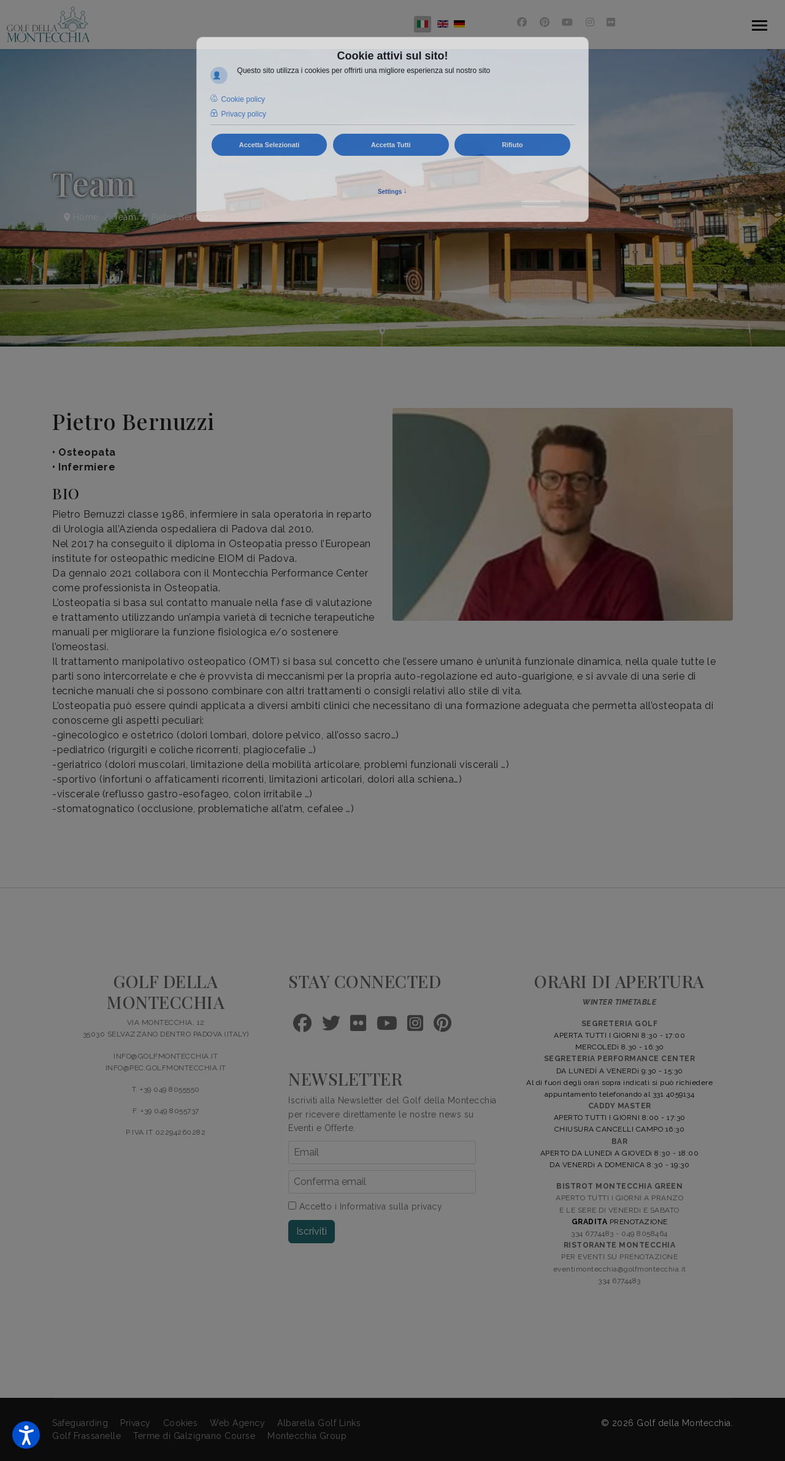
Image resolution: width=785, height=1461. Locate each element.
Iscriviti (311, 1231)
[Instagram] (590, 22)
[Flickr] (611, 22)
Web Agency (237, 1423)
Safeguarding (80, 1423)
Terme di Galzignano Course (194, 1436)
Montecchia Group (307, 1436)
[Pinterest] (545, 22)
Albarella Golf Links (319, 1423)
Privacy (135, 1423)
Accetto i (365, 1206)
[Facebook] (522, 22)
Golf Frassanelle (86, 1436)
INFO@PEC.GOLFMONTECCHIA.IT (165, 1068)
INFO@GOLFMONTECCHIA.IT (165, 1056)
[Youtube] (567, 22)
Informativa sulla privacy (391, 1206)
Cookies (180, 1423)
